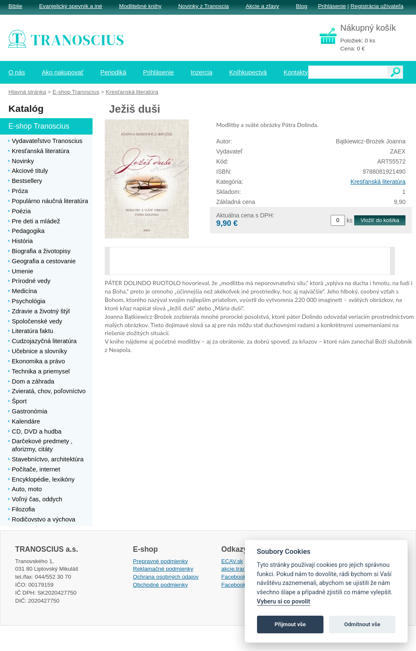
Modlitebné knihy (140, 6)
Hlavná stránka (27, 92)
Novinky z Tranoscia (203, 6)
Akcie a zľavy (262, 6)
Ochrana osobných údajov (166, 577)
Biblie (15, 6)
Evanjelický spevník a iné (70, 6)
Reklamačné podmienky (163, 569)
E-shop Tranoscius (76, 92)
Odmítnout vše (362, 624)
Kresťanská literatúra (377, 181)
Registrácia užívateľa (376, 6)
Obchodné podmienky (160, 585)
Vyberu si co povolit (283, 601)
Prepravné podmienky (160, 561)
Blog (301, 6)
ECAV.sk (232, 561)
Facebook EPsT (241, 585)
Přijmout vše (290, 624)
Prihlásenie (332, 6)
